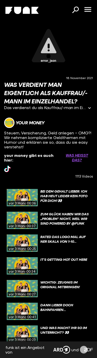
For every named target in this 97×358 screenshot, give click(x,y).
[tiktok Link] (7, 169)
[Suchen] (75, 10)
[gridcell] (48, 198)
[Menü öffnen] (88, 10)
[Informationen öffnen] (89, 108)
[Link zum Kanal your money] (24, 123)
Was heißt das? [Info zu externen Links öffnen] (77, 157)
